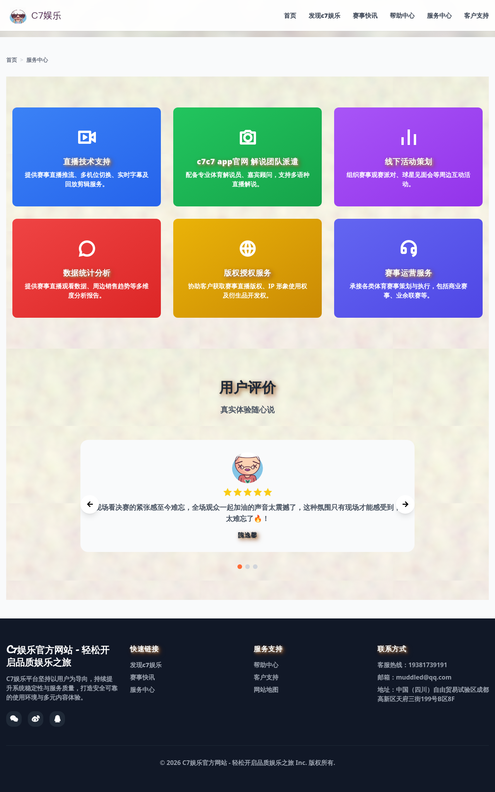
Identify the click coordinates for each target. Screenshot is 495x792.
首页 (290, 15)
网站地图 (266, 689)
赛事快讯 (365, 15)
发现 (324, 15)
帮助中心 (402, 15)
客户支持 (476, 15)
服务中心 (439, 15)
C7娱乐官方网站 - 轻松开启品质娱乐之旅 (238, 762)
